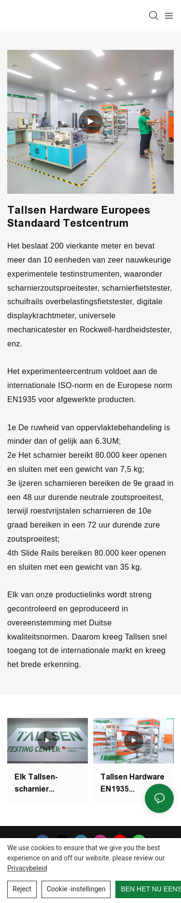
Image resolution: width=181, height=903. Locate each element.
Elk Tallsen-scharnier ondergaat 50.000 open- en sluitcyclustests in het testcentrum (46, 785)
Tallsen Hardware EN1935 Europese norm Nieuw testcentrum (132, 784)
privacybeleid (27, 868)
